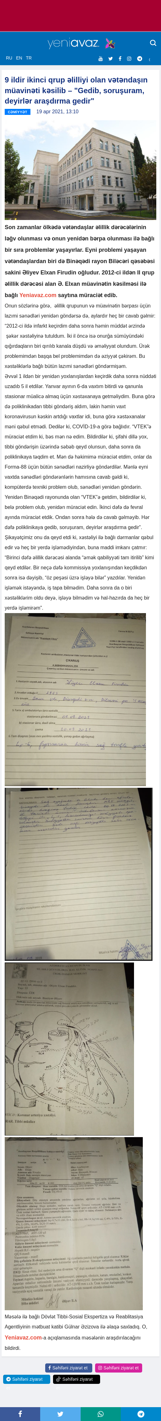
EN (19, 57)
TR (29, 57)
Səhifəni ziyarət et (68, 1367)
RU (9, 57)
